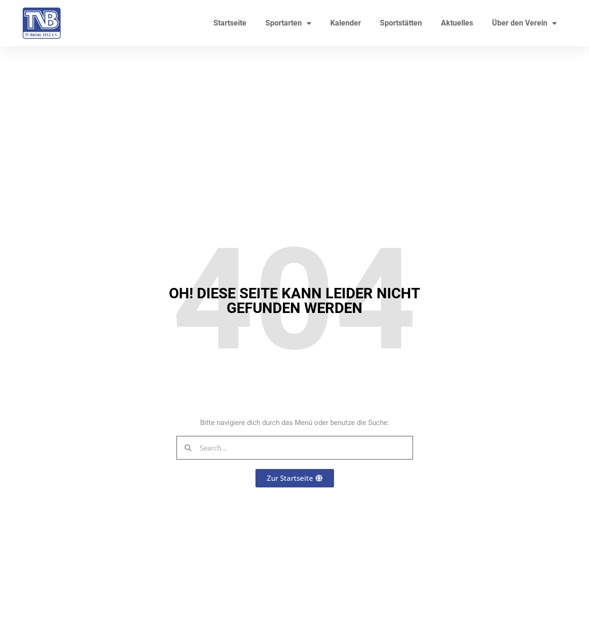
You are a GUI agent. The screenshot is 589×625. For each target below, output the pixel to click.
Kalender (345, 22)
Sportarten (288, 23)
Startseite (229, 22)
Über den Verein (524, 23)
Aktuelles (457, 22)
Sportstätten (401, 22)
